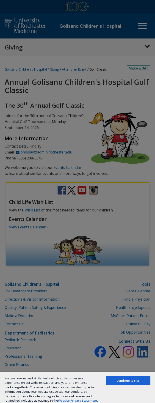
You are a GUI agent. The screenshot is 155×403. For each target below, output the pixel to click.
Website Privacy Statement (77, 400)
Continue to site (128, 380)
